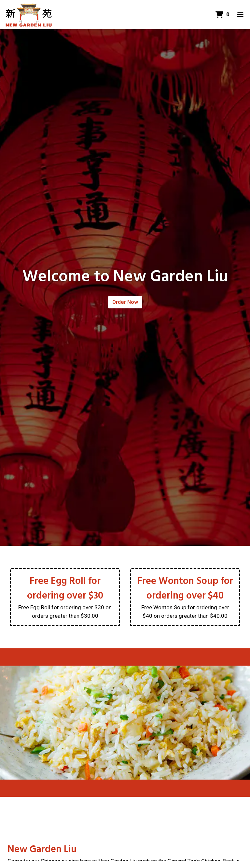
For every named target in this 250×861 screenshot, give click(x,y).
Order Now (125, 302)
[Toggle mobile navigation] (240, 14)
